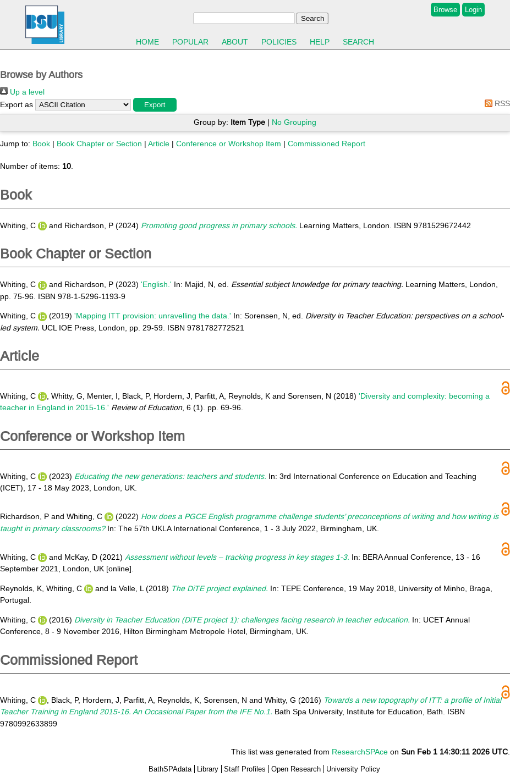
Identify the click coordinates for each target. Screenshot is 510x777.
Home (147, 41)
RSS (495, 103)
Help (320, 41)
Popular (190, 41)
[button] (155, 105)
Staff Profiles (245, 769)
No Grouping (294, 122)
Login (473, 9)
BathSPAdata (170, 769)
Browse (445, 9)
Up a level (22, 91)
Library (207, 769)
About (235, 41)
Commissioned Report (326, 143)
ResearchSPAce (360, 751)
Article (158, 143)
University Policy (353, 769)
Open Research (296, 769)
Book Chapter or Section (99, 143)
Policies (279, 41)
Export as (16, 104)
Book (41, 143)
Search (358, 41)
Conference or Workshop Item (228, 143)
